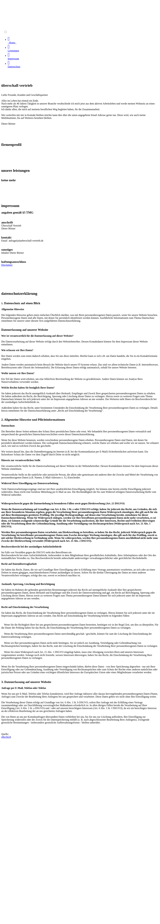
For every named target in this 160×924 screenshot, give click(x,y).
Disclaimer (6, 265)
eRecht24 (6, 737)
